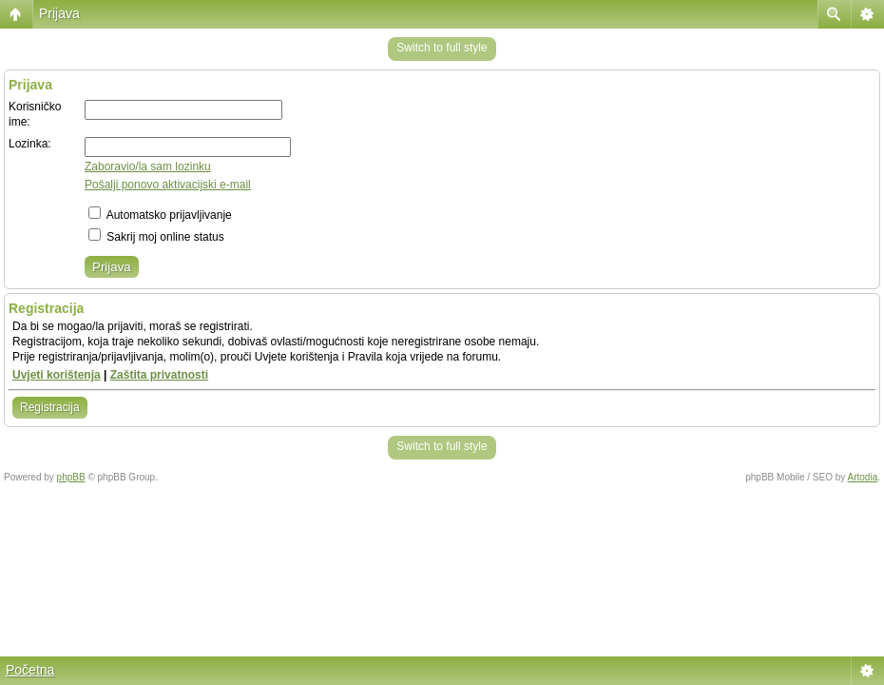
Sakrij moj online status (156, 237)
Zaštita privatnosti (159, 375)
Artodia (863, 477)
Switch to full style (441, 47)
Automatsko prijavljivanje (160, 215)
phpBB (71, 477)
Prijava (59, 13)
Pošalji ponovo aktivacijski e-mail (168, 184)
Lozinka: (30, 143)
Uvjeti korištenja (56, 375)
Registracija (50, 407)
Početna (30, 669)
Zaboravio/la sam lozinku (148, 166)
